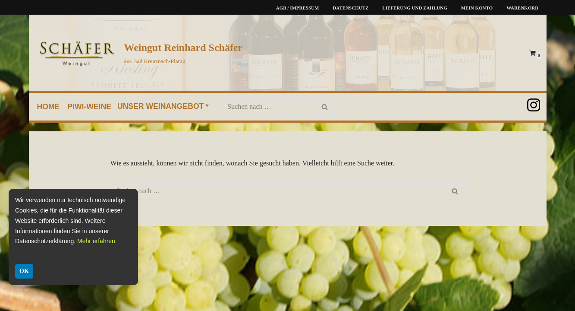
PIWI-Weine (89, 106)
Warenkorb (522, 7)
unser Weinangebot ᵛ (162, 106)
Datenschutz (350, 7)
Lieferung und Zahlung (414, 7)
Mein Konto (477, 7)
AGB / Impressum (297, 7)
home (48, 106)
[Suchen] (268, 106)
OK (24, 271)
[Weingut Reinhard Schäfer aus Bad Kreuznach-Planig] (138, 53)
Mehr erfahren (96, 241)
